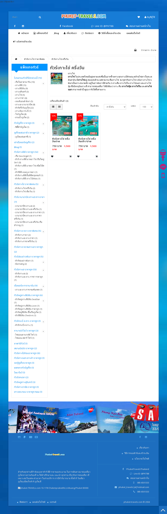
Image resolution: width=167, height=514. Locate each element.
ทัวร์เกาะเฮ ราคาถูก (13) (25, 269)
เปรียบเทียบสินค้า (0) (59, 100)
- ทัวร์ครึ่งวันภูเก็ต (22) (24, 107)
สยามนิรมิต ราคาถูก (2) (25, 348)
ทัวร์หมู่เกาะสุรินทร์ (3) (24, 382)
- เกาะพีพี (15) (20, 85)
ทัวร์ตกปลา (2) (21, 377)
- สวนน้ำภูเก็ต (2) (21, 117)
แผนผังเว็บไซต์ (132, 33)
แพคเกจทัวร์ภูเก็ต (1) (24, 367)
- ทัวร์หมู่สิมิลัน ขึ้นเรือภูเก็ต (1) (27, 312)
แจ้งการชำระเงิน (22, 41)
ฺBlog (56, 33)
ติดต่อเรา (88, 33)
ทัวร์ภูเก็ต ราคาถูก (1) (24, 123)
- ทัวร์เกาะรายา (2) (22, 234)
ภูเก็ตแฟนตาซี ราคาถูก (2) (26, 132)
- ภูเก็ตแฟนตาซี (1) (22, 136)
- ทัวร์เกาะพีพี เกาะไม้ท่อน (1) (27, 178)
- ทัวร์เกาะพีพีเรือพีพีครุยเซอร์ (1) (28, 175)
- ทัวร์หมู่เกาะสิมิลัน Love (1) (26, 305)
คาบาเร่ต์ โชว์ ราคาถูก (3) (26, 330)
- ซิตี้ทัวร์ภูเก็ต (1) (21, 127)
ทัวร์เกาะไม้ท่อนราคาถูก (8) (27, 353)
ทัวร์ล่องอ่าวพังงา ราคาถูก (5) (28, 256)
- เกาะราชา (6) (20, 98)
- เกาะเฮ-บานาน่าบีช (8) (24, 104)
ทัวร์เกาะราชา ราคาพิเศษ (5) (27, 231)
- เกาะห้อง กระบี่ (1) (22, 110)
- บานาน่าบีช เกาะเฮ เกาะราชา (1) (29, 212)
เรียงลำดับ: (94, 105)
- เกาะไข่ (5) (19, 94)
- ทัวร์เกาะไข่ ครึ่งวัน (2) (24, 188)
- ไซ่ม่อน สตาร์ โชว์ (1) (24, 337)
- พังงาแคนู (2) (20, 263)
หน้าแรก (23, 33)
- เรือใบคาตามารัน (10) (24, 81)
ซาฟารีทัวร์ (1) (20, 343)
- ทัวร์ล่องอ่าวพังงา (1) (23, 260)
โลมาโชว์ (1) (19, 372)
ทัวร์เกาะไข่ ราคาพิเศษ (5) (26, 184)
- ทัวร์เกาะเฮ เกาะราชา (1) (25, 238)
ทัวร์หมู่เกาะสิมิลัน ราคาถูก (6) (28, 295)
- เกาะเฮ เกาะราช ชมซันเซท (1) (28, 289)
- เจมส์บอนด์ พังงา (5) (23, 101)
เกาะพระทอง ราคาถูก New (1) (28, 392)
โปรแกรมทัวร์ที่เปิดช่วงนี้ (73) (28, 78)
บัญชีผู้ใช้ (150, 17)
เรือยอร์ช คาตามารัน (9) (26, 285)
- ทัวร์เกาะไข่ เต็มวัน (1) (24, 191)
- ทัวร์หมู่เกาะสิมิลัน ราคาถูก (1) (28, 308)
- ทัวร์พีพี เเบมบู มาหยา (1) (25, 172)
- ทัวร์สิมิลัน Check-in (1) (25, 315)
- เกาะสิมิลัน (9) (21, 88)
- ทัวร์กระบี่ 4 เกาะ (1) (23, 325)
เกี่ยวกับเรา (70, 33)
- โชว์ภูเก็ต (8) (20, 114)
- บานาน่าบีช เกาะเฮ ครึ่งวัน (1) (27, 209)
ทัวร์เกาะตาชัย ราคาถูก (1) (26, 387)
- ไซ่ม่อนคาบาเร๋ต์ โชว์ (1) (25, 334)
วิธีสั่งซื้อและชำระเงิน (109, 33)
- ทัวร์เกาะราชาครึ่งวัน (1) (25, 241)
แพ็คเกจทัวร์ (41, 33)
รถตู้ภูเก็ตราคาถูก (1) (24, 363)
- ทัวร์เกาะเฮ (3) (21, 273)
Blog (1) (18, 147)
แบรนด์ (53, 501)
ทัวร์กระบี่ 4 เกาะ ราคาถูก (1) (27, 321)
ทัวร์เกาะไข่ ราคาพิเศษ (34, 59)
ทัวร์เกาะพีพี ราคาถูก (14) (26, 152)
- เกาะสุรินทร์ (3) (21, 91)
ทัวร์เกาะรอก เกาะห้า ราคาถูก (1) (29, 358)
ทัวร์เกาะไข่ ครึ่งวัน (60, 59)
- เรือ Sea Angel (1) (22, 156)
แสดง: (133, 105)
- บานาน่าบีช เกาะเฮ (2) (24, 205)
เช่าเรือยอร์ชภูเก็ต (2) (24, 142)
